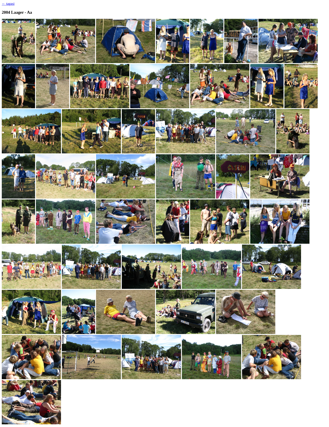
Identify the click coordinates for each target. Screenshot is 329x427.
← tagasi (8, 4)
